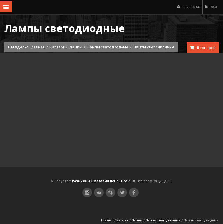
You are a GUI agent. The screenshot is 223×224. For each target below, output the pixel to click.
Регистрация (189, 7)
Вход (211, 7)
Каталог (57, 47)
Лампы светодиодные (107, 47)
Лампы (75, 47)
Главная (37, 47)
